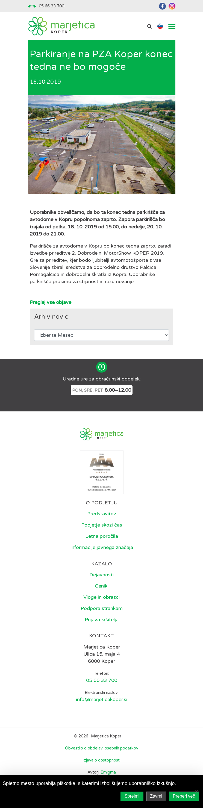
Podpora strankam (102, 608)
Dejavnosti (101, 575)
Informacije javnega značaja (101, 547)
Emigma (108, 772)
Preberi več (184, 796)
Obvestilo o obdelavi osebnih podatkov (101, 748)
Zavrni (156, 796)
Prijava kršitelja (102, 620)
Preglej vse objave (50, 302)
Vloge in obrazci (101, 597)
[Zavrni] (196, 791)
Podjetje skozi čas (101, 525)
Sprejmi (132, 796)
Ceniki (101, 586)
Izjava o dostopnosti (101, 760)
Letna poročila (101, 536)
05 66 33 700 (51, 6)
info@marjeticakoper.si (101, 699)
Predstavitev (101, 514)
